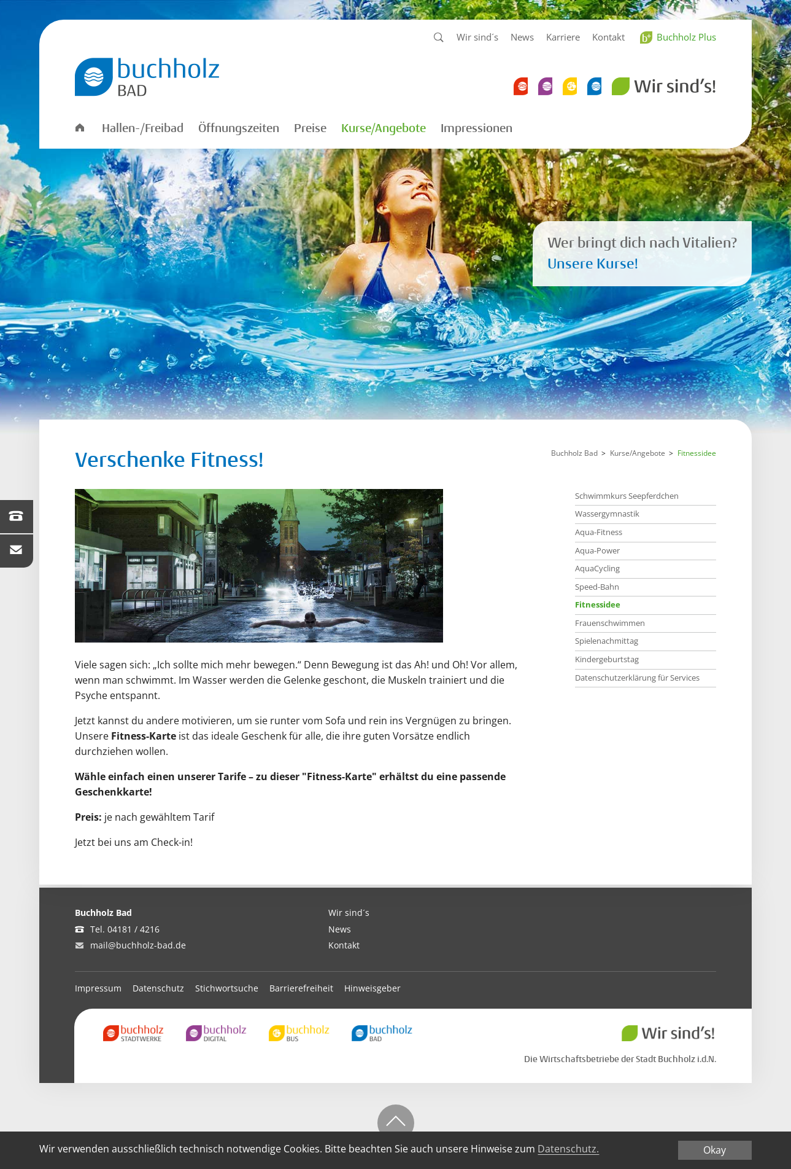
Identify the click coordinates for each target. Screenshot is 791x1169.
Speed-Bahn (597, 586)
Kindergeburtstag (607, 659)
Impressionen (476, 128)
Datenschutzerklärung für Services (637, 677)
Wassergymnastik (607, 513)
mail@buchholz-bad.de (138, 945)
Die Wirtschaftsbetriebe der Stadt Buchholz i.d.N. (620, 1059)
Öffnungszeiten (238, 128)
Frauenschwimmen (610, 622)
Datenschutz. (568, 1149)
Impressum (98, 988)
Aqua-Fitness (598, 532)
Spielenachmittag (606, 640)
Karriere (563, 37)
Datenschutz (158, 988)
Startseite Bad (79, 127)
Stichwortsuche (226, 988)
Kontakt (608, 37)
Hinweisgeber (372, 988)
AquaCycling (597, 568)
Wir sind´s (477, 37)
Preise (310, 128)
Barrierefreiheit (301, 988)
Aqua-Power (597, 550)
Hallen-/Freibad (142, 128)
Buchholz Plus (686, 37)
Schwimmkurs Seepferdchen (627, 495)
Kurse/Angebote (383, 128)
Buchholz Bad (574, 453)
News (522, 37)
